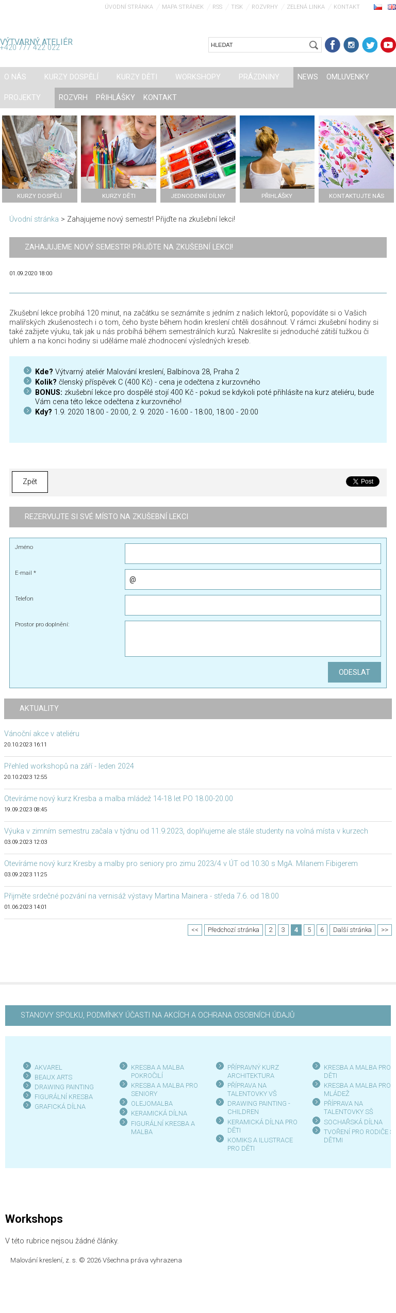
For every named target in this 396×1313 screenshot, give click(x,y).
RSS (217, 7)
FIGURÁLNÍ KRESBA (64, 1097)
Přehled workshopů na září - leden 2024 (69, 766)
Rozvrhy (265, 7)
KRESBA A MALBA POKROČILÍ (157, 1071)
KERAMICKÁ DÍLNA (159, 1113)
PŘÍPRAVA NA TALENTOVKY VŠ (252, 1090)
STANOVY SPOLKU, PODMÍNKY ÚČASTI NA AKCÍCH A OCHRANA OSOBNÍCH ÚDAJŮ (157, 1015)
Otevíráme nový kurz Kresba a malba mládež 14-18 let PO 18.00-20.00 (118, 798)
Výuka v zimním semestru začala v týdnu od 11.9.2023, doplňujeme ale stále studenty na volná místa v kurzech (186, 831)
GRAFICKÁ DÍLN (58, 1106)
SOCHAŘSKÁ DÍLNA (353, 1122)
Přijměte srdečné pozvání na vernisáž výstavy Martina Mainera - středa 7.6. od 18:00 (141, 896)
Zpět (30, 481)
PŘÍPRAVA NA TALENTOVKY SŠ (348, 1108)
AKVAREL (48, 1067)
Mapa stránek (183, 7)
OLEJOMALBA (152, 1103)
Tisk (237, 7)
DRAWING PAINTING (64, 1087)
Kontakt (347, 7)
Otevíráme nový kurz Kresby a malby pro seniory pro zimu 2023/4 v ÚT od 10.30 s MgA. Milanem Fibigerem (181, 863)
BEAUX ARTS (53, 1077)
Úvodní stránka (129, 7)
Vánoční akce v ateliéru (41, 733)
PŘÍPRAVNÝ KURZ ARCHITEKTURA (253, 1071)
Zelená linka (306, 7)
